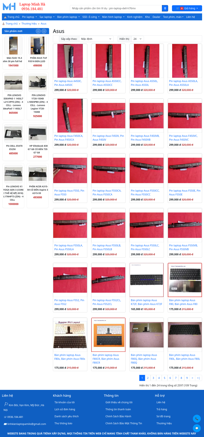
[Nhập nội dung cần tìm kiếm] (116, 8)
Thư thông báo (63, 423)
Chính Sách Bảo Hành (118, 416)
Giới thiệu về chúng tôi (119, 402)
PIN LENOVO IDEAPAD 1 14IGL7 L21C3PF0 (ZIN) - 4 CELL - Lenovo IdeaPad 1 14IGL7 (13, 102)
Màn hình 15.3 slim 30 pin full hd (12, 59)
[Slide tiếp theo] (44, 31)
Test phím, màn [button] (172, 17)
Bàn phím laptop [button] (67, 17)
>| (198, 378)
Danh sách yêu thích (67, 416)
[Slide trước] (38, 31)
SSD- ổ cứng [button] (90, 17)
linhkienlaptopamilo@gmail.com (26, 424)
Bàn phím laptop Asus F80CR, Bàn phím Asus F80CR (106, 358)
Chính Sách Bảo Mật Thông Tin (124, 423)
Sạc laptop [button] (46, 17)
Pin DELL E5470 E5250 (14, 147)
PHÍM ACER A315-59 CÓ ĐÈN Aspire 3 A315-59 (37, 190)
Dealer (156, 17)
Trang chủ (12, 23)
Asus (43, 23)
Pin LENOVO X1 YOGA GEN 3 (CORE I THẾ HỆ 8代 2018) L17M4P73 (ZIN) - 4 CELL (13, 193)
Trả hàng (162, 409)
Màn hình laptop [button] (112, 17)
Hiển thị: (125, 39)
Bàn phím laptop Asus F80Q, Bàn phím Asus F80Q (144, 358)
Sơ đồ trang (163, 416)
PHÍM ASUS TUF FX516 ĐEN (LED (37, 59)
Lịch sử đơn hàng (65, 409)
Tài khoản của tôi (65, 402)
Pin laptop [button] (28, 17)
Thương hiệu (29, 23)
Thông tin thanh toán (118, 409)
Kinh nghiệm (134, 17)
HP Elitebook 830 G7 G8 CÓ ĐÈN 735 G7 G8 (38, 149)
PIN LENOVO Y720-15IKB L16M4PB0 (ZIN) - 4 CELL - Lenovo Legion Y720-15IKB (37, 103)
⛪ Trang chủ (11, 17)
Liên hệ (190, 17)
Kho (147, 17)
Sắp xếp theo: (69, 39)
